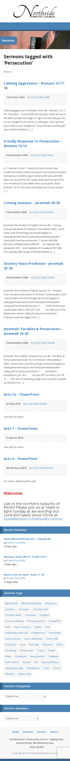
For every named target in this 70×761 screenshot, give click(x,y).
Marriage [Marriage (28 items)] (34, 644)
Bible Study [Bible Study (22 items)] (11, 603)
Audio (8, 101)
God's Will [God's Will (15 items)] (51, 638)
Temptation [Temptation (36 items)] (33, 668)
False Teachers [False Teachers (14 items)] (22, 627)
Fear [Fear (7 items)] (47, 627)
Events (54, 731)
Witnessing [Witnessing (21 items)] (24, 674)
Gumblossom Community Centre (33, 518)
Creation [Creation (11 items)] (44, 615)
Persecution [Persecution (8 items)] (26, 650)
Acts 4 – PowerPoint (21, 458)
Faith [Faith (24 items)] (7, 627)
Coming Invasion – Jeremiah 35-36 (32, 203)
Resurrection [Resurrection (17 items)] (37, 656)
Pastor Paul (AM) (16, 560)
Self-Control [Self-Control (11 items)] (12, 662)
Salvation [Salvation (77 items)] (54, 656)
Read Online (13, 101)
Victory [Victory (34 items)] (57, 668)
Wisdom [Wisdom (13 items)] (9, 674)
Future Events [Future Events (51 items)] (13, 638)
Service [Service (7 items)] (26, 662)
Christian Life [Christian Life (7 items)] (40, 609)
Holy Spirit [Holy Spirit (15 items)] (10, 644)
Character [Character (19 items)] (24, 609)
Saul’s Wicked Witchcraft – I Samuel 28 (27, 539)
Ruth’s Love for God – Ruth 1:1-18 (24, 574)
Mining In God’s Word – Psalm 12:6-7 (25, 556)
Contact (41, 731)
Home (15, 731)
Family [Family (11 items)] (38, 627)
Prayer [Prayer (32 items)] (51, 650)
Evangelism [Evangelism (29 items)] (55, 621)
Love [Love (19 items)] (22, 644)
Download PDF (19, 101)
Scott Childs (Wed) (43, 212)
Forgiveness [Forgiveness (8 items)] (38, 632)
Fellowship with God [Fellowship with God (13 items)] (16, 632)
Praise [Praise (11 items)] (40, 650)
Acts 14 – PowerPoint (21, 394)
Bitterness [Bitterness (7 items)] (51, 603)
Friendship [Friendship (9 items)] (55, 632)
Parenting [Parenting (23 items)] (10, 650)
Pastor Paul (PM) (16, 542)
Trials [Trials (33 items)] (46, 668)
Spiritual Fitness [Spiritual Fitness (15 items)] (50, 662)
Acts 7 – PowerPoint (21, 428)
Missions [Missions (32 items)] (48, 644)
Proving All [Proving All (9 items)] (21, 656)
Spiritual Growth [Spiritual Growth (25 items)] (14, 668)
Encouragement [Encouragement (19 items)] (36, 621)
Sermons (28, 731)
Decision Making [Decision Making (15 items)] (14, 621)
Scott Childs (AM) (40, 97)
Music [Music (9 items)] (60, 644)
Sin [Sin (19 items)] (36, 662)
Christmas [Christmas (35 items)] (30, 615)
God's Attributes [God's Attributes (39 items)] (33, 638)
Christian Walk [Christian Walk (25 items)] (13, 615)
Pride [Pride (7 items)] (8, 656)
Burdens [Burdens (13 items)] (10, 609)
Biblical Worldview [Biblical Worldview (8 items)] (31, 603)
